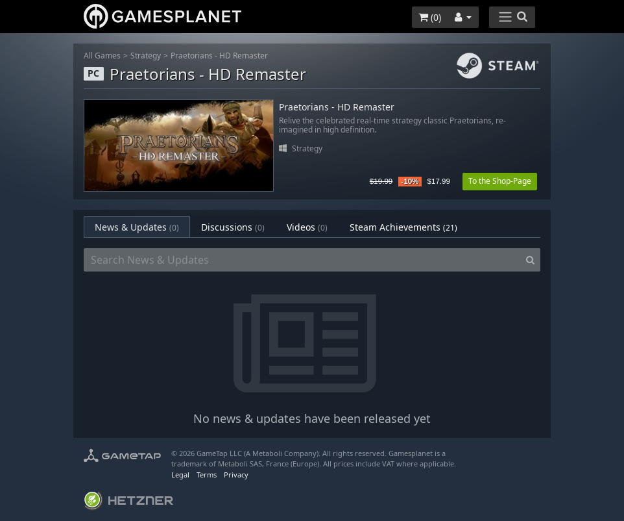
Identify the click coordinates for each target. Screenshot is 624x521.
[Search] (530, 260)
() (429, 17)
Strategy (145, 55)
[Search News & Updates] (302, 260)
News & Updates (137, 227)
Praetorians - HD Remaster (219, 55)
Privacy (236, 474)
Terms (207, 474)
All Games (102, 55)
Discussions (233, 227)
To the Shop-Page (499, 180)
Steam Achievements (403, 227)
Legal (180, 474)
